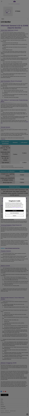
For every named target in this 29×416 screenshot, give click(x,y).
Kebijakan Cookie (14, 207)
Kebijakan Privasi (19, 207)
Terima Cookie (14, 210)
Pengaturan (14, 215)
